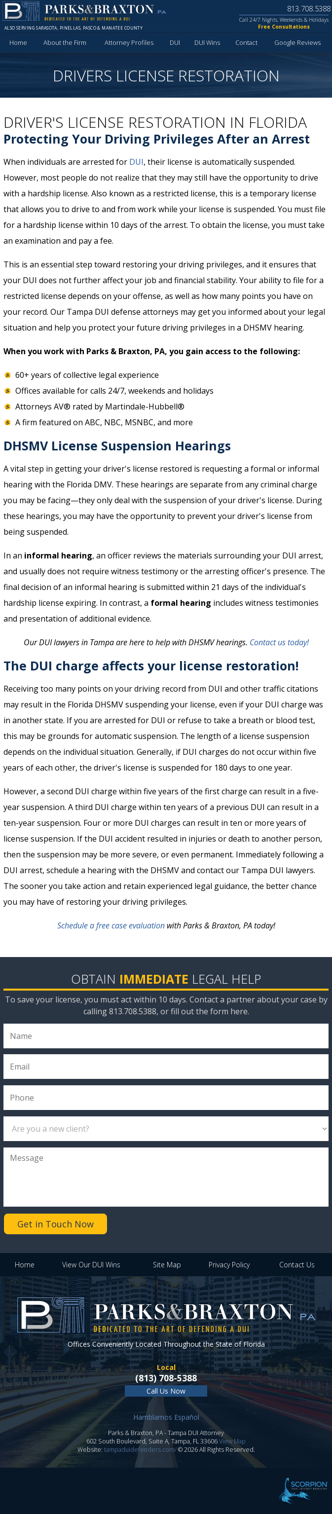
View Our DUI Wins (91, 1264)
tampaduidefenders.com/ (140, 1449)
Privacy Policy (229, 1264)
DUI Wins (207, 42)
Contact (246, 42)
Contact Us (297, 1264)
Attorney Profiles (129, 42)
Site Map (167, 1264)
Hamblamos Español (166, 1417)
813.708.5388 (309, 8)
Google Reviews (297, 42)
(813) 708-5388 (166, 1378)
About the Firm (64, 42)
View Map (232, 1441)
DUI (175, 42)
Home (18, 42)
